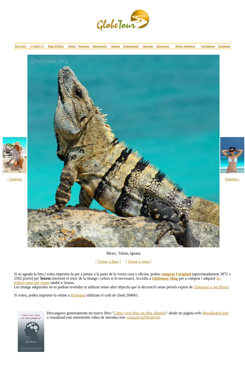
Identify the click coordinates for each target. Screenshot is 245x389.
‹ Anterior (14, 179)
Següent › (232, 179)
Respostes (100, 46)
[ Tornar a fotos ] (139, 261)
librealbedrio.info (215, 313)
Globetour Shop (165, 278)
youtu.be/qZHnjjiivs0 (143, 317)
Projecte (83, 46)
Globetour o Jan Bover (211, 287)
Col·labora (208, 46)
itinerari (148, 46)
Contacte (224, 46)
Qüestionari (131, 46)
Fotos (72, 46)
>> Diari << (37, 46)
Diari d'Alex (56, 46)
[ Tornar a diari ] (108, 261)
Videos (115, 46)
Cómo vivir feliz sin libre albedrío (140, 313)
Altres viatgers (185, 46)
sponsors (162, 46)
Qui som (20, 46)
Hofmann (78, 295)
